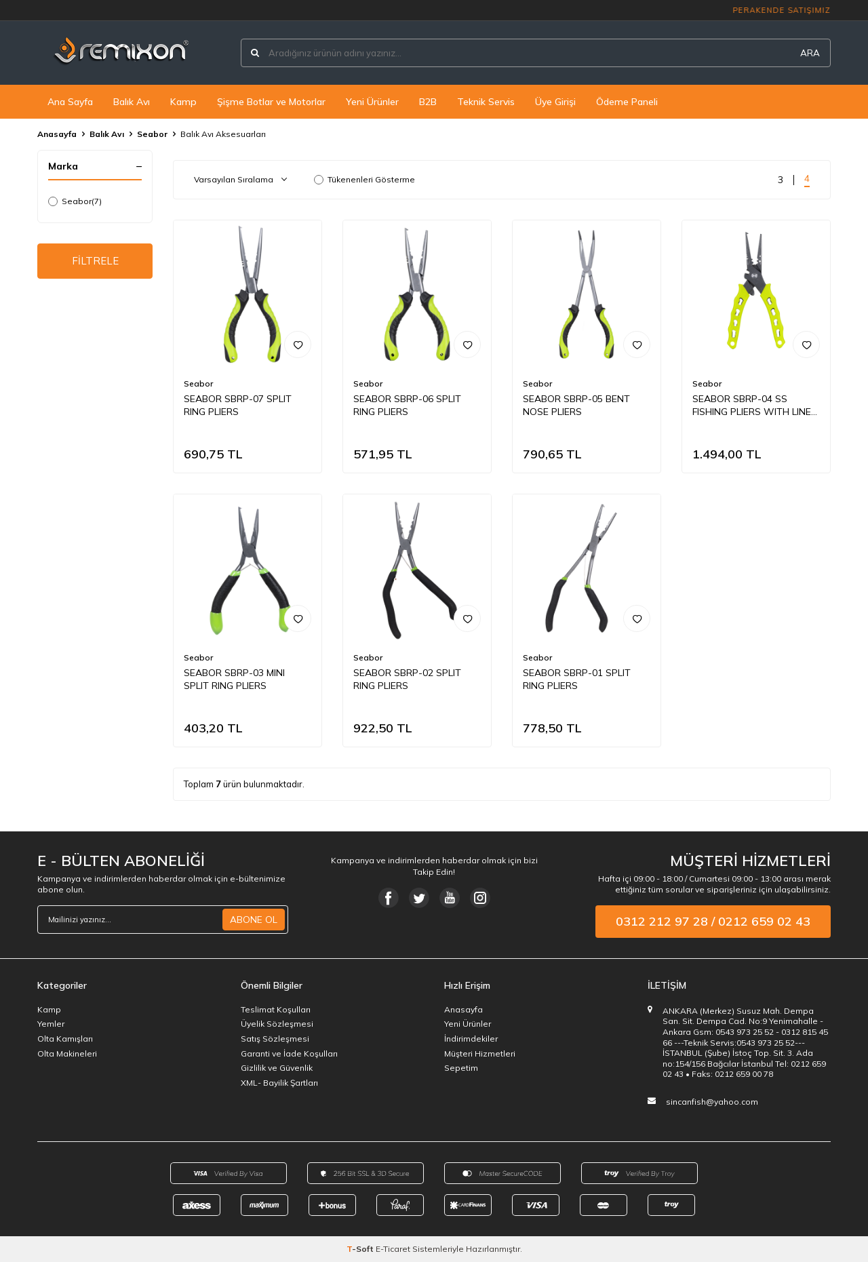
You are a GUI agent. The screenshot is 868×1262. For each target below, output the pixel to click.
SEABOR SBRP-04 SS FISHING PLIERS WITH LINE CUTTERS (751, 405)
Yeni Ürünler (372, 102)
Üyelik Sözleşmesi (277, 1024)
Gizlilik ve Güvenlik (277, 1068)
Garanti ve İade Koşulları (289, 1053)
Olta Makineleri (67, 1053)
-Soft (361, 1249)
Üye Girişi (555, 102)
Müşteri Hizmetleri (479, 1053)
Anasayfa (57, 134)
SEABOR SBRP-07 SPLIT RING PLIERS (238, 405)
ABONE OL (253, 919)
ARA (810, 53)
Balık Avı (131, 102)
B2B (428, 102)
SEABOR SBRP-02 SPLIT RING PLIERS (407, 679)
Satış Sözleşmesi (275, 1038)
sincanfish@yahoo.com (712, 1102)
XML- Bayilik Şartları (279, 1083)
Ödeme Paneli (627, 102)
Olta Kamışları (65, 1038)
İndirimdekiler (471, 1038)
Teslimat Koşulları (276, 1009)
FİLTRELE (95, 262)
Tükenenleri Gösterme (364, 179)
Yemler (50, 1024)
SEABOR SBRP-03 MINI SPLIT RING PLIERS (234, 679)
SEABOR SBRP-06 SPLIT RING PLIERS (407, 405)
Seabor (152, 134)
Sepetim (461, 1068)
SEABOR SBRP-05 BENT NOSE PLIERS (576, 405)
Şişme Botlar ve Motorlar (271, 102)
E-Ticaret (393, 1249)
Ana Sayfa (70, 102)
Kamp (183, 102)
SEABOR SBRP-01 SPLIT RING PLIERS (577, 679)
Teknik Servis (486, 102)
